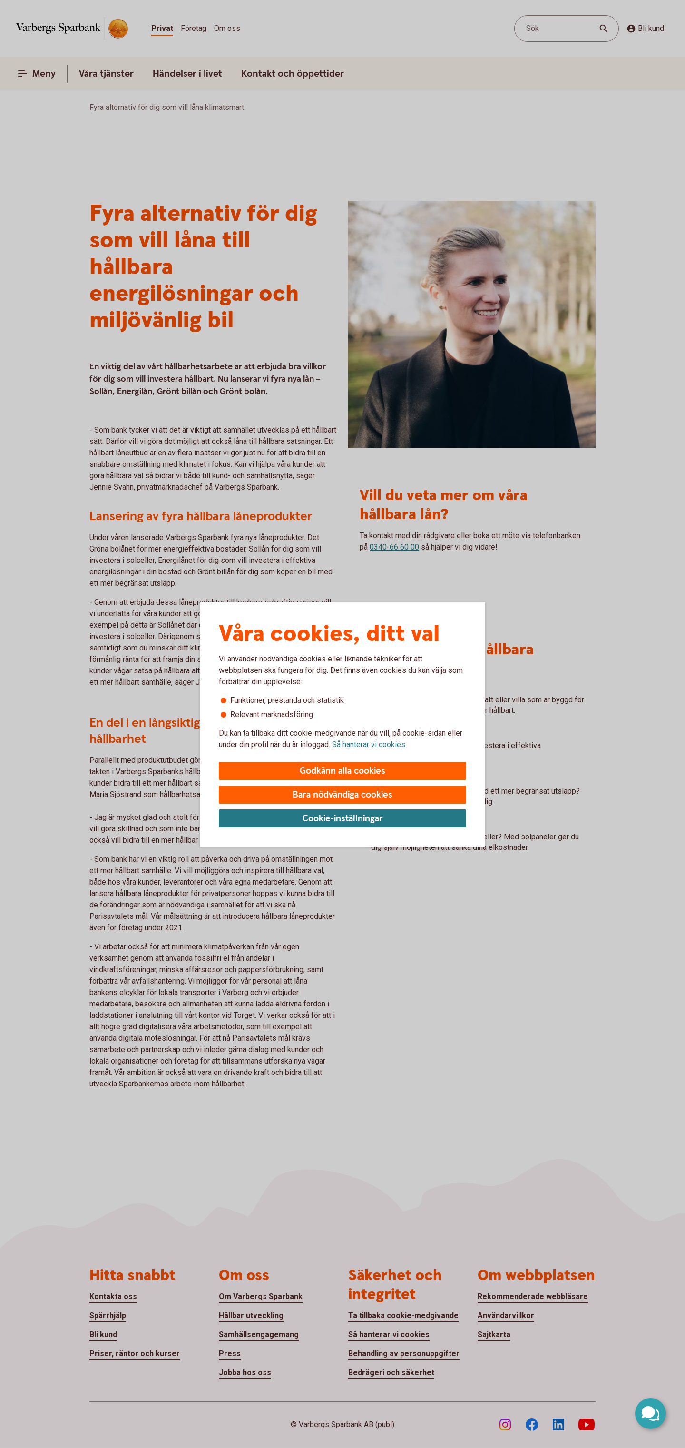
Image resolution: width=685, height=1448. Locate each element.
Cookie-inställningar (343, 819)
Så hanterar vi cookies (368, 744)
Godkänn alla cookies (342, 771)
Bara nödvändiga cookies (342, 795)
